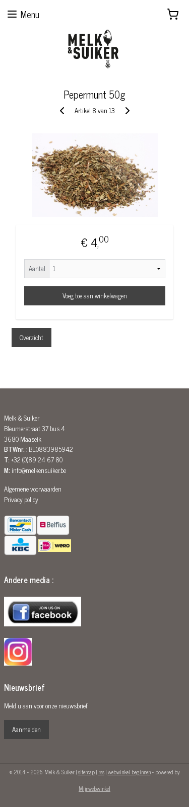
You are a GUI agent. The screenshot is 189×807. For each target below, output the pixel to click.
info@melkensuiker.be (39, 470)
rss (101, 771)
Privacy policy (21, 499)
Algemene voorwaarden (32, 488)
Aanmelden (26, 729)
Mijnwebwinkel (94, 788)
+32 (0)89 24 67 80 (36, 459)
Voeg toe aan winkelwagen (94, 295)
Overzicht (31, 337)
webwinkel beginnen (129, 771)
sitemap (86, 771)
